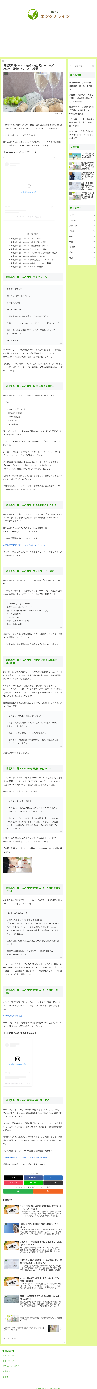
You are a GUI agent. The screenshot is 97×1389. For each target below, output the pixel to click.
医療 (82, 236)
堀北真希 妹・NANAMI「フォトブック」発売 (29, 249)
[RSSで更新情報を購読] (48, 1190)
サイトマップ (8, 1358)
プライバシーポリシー (12, 1363)
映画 (82, 241)
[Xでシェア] (13, 1177)
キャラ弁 (82, 220)
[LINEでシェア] (33, 1182)
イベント (82, 215)
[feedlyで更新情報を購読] (18, 1190)
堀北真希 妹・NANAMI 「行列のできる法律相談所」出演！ (34, 252)
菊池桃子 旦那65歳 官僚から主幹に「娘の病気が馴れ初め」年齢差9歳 (81, 98)
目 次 (30, 234)
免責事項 (6, 1369)
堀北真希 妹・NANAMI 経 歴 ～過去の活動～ (29, 242)
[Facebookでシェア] (33, 1177)
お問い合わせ (8, 1353)
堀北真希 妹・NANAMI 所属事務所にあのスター (30, 245)
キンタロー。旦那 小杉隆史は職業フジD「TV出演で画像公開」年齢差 (82, 122)
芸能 (82, 252)
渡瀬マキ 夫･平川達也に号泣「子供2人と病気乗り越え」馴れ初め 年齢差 (81, 110)
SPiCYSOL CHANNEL (13, 1015)
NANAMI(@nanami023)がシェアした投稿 (29, 217)
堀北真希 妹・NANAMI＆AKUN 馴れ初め (27, 266)
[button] (53, 1182)
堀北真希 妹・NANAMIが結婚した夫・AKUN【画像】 (32, 263)
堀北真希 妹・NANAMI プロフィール (26, 239)
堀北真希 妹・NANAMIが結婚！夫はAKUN (27, 256)
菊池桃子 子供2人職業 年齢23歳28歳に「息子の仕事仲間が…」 (81, 85)
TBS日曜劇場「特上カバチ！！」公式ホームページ (25, 1157)
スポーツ (82, 226)
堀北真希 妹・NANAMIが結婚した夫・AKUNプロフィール (33, 259)
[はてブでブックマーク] (53, 1177)
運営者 (5, 1374)
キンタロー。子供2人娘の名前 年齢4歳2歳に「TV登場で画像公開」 (81, 134)
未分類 (82, 247)
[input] (82, 66)
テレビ (82, 231)
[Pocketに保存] (13, 1182)
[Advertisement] (48, 43)
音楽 (82, 257)
